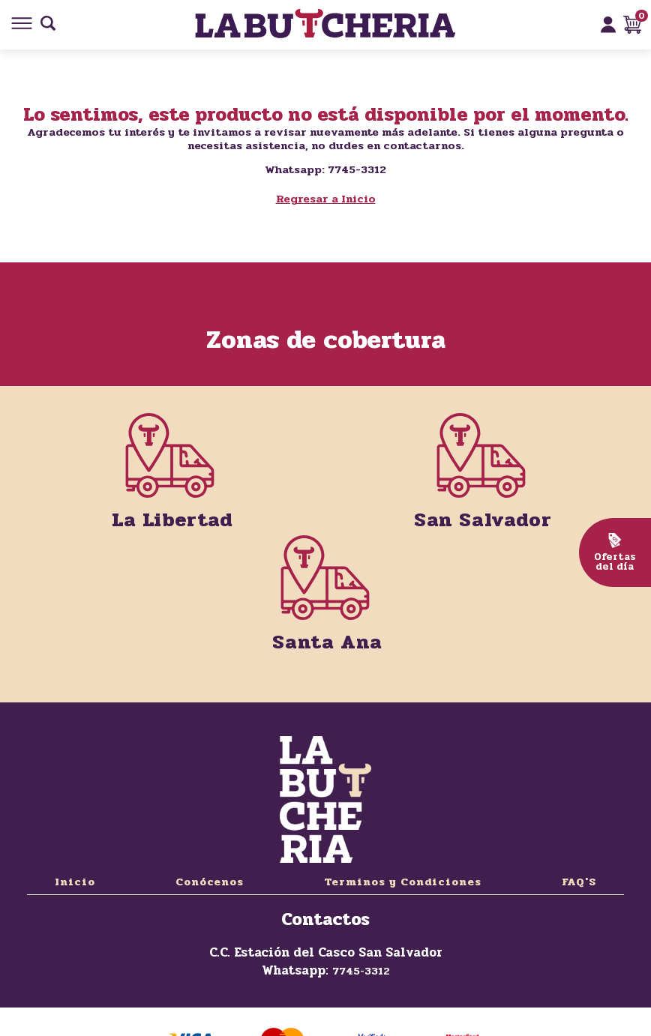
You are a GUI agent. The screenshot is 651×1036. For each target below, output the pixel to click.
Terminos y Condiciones (403, 882)
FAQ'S (579, 882)
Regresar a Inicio (326, 199)
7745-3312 (361, 971)
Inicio (75, 882)
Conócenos (210, 882)
